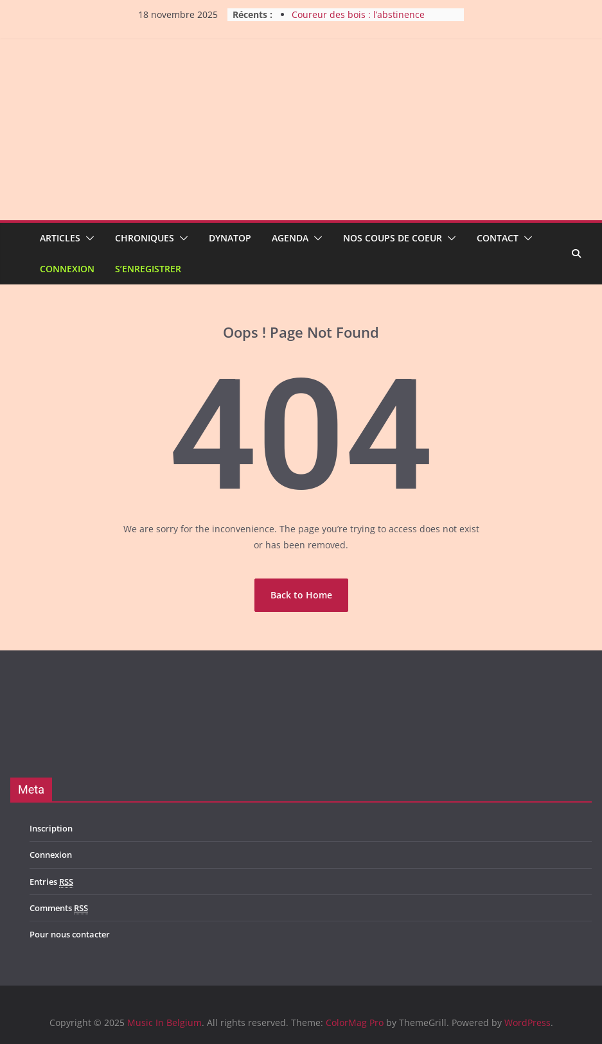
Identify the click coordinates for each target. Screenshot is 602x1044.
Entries (51, 882)
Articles (60, 238)
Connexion (67, 269)
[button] (87, 238)
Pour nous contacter (70, 934)
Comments (59, 908)
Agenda (290, 238)
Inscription (51, 828)
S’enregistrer (148, 269)
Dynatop (230, 238)
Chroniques (144, 238)
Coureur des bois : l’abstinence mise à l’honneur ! (358, 20)
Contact (497, 238)
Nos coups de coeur (392, 238)
